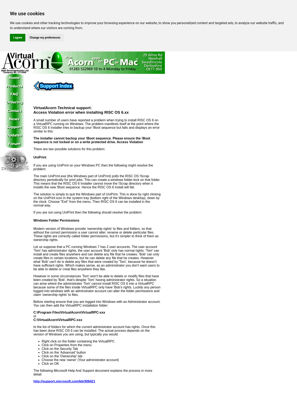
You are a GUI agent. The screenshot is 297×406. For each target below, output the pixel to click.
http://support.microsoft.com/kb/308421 (64, 381)
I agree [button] (17, 37)
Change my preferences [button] (44, 37)
